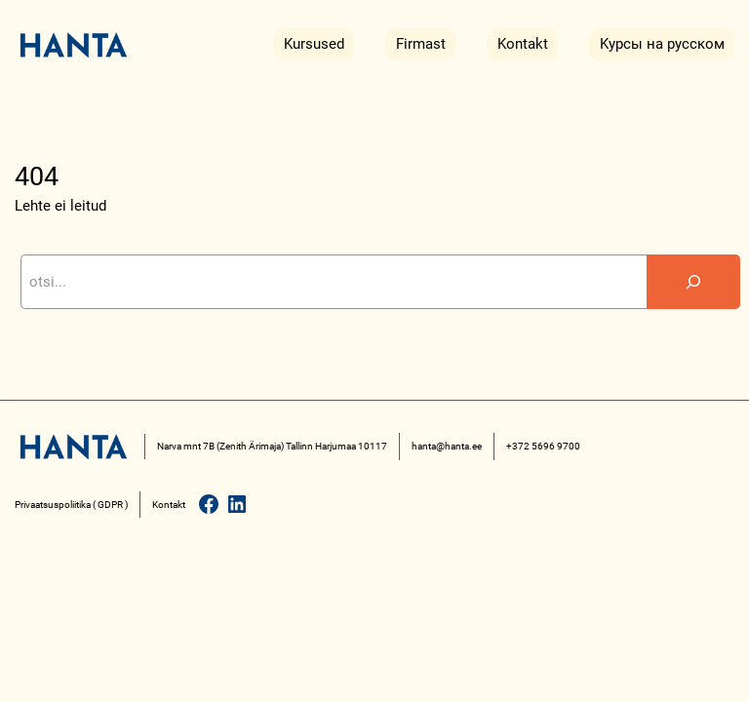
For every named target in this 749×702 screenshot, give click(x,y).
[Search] (693, 281)
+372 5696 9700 (543, 446)
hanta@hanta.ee (447, 446)
